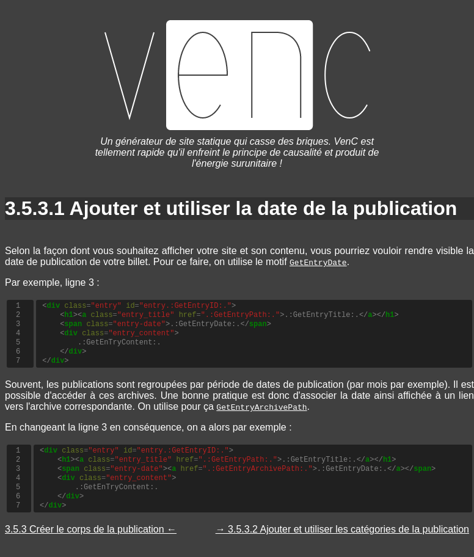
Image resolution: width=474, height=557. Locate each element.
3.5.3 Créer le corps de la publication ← (91, 529)
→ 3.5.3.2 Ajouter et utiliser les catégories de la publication (342, 529)
